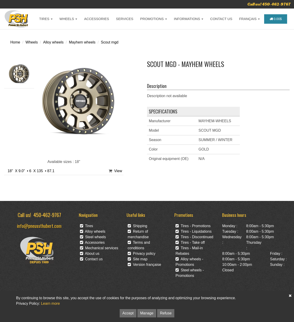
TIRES (46, 19)
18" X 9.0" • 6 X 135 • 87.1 (30, 171)
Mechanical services (99, 248)
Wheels (31, 42)
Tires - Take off (190, 242)
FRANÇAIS (249, 19)
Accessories (92, 242)
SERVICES (124, 19)
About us (89, 253)
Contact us (91, 259)
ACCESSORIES (96, 19)
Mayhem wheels (82, 42)
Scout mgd (109, 42)
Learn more (50, 303)
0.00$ (276, 19)
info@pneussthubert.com (39, 225)
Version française (144, 265)
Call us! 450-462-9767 (269, 4)
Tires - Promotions (193, 226)
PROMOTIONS (153, 19)
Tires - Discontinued (194, 237)
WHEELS (68, 19)
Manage (146, 313)
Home (15, 42)
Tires (86, 226)
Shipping (137, 226)
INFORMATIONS (188, 19)
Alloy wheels (53, 42)
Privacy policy (141, 253)
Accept (128, 313)
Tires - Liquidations (193, 231)
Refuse (166, 313)
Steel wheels (93, 237)
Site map (137, 259)
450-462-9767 (47, 214)
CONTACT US (221, 19)
